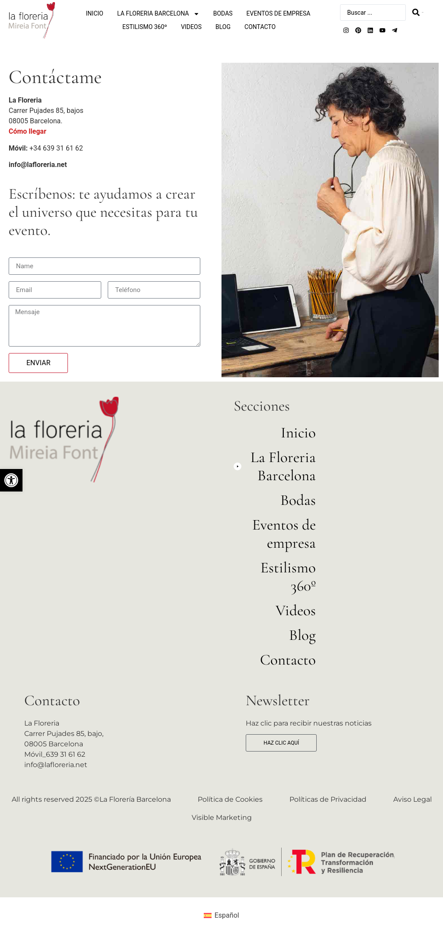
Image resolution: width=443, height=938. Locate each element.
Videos (191, 26)
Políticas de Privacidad (327, 799)
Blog (223, 26)
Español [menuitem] (227, 915)
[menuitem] (221, 915)
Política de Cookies (230, 799)
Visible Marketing (222, 817)
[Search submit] (418, 12)
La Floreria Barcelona (158, 13)
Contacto (260, 26)
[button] (11, 480)
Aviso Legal (412, 799)
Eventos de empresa (279, 13)
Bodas (223, 13)
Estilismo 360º (144, 26)
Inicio (94, 13)
